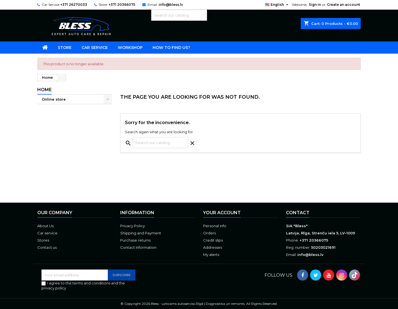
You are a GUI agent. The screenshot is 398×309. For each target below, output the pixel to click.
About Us (45, 226)
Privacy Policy (132, 226)
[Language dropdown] (277, 4)
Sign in (315, 4)
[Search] (179, 15)
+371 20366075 (122, 4)
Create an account (343, 4)
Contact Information (138, 247)
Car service (95, 47)
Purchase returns (135, 240)
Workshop (130, 47)
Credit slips (213, 240)
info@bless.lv (171, 4)
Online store (54, 99)
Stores (43, 240)
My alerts (211, 254)
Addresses (212, 247)
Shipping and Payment (140, 233)
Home (44, 89)
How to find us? (171, 47)
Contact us (47, 247)
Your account (222, 212)
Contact (298, 212)
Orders (209, 233)
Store (65, 47)
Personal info (214, 226)
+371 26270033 (73, 4)
